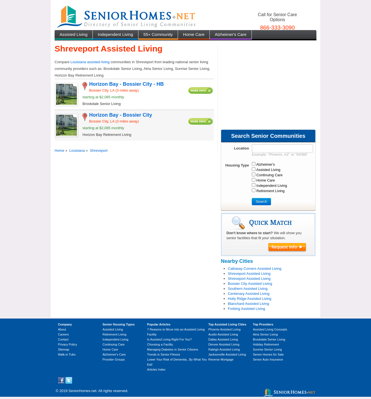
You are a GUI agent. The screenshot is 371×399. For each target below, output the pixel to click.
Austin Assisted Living (223, 334)
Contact (63, 339)
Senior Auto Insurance (268, 359)
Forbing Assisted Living (246, 309)
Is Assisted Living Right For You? (169, 339)
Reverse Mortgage (221, 359)
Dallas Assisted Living (223, 339)
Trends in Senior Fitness (163, 354)
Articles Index (156, 369)
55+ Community (158, 34)
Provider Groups (113, 359)
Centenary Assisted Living (249, 294)
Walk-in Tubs (66, 354)
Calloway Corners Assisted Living (254, 268)
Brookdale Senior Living (269, 339)
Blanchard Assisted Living (248, 304)
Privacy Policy (67, 344)
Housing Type (237, 165)
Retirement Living (114, 334)
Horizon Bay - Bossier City (120, 115)
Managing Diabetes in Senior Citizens (172, 349)
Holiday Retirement (266, 344)
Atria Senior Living (265, 334)
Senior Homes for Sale (268, 354)
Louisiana (77, 150)
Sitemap (63, 349)
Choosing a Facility (160, 344)
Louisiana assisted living (89, 62)
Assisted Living (73, 34)
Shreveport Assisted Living (249, 273)
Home (59, 150)
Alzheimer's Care (230, 34)
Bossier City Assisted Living (250, 283)
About (62, 329)
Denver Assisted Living (223, 344)
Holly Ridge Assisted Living (249, 299)
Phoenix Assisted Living (224, 329)
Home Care (193, 34)
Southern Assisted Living (247, 289)
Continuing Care (113, 344)
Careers (63, 334)
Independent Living (115, 34)
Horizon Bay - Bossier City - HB (126, 84)
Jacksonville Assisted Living (227, 354)
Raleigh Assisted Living (224, 349)
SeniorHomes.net (82, 391)
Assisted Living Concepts (270, 329)
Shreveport (99, 150)
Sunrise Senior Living (267, 349)
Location (241, 148)
